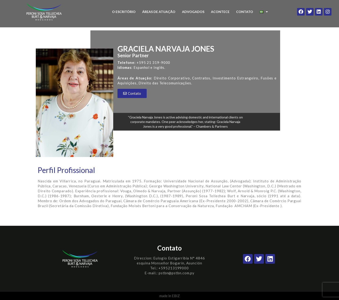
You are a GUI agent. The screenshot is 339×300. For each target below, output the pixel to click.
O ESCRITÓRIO (124, 12)
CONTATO (244, 12)
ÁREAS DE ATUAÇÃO (158, 12)
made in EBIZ (169, 296)
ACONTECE (220, 12)
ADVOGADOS (193, 12)
